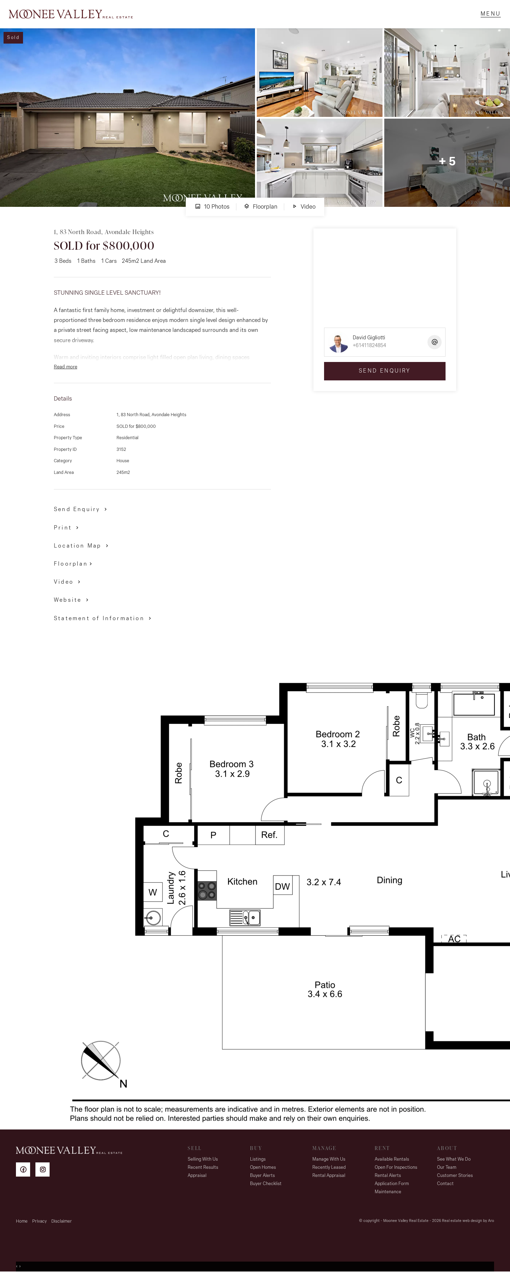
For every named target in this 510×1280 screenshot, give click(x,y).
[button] (67, 531)
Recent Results (203, 1171)
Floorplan (260, 210)
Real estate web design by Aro (468, 1225)
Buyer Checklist (266, 1187)
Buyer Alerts (262, 1179)
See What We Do (454, 1163)
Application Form (392, 1187)
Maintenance (388, 1195)
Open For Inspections (396, 1171)
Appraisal (197, 1179)
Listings (258, 1163)
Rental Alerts (388, 1179)
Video (303, 210)
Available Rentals (392, 1163)
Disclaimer (61, 1225)
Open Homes (263, 1171)
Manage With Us (328, 1163)
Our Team (447, 1171)
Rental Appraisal (328, 1179)
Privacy (39, 1225)
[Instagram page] (44, 1174)
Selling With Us (203, 1163)
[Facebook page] (25, 1174)
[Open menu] (488, 16)
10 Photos (212, 210)
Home (22, 1225)
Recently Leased (329, 1171)
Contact (445, 1187)
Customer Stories (455, 1179)
